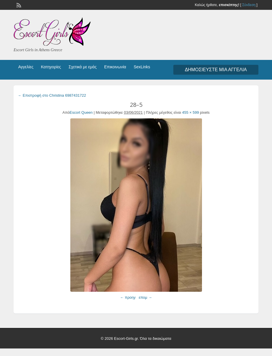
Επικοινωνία (115, 67)
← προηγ (128, 297)
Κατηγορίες (51, 67)
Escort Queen (81, 112)
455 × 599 (190, 112)
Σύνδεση (249, 5)
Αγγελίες (25, 67)
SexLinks (142, 67)
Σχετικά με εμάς (83, 67)
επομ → (145, 297)
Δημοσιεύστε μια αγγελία (216, 69)
